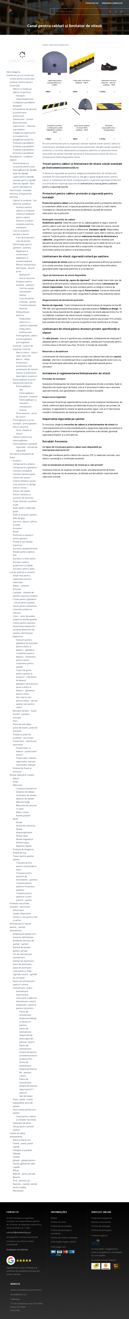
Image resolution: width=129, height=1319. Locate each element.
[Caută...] (52, 11)
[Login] (116, 12)
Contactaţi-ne (92, 3)
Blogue (54, 1218)
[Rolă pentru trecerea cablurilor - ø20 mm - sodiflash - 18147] (109, 63)
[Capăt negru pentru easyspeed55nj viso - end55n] (54, 63)
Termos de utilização (100, 1226)
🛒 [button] (60, 92)
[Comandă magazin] (105, 45)
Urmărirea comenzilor (112, 3)
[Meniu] (110, 11)
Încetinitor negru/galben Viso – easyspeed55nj (109, 128)
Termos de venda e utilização (64, 1237)
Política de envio (58, 1222)
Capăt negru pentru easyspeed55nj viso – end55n (55, 82)
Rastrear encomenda (101, 1222)
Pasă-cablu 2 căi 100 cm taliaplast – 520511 (82, 82)
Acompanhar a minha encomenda (22, 1237)
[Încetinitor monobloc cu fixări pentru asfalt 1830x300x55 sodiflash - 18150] (54, 108)
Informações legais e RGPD (63, 1241)
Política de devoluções (101, 1230)
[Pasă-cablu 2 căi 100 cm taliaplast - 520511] (82, 63)
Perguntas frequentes (101, 1218)
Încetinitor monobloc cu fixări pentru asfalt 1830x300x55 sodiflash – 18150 (54, 130)
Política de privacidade (61, 1226)
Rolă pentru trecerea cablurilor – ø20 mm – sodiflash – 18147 (109, 82)
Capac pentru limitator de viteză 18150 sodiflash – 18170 (82, 129)
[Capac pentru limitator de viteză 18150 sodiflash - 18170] (82, 108)
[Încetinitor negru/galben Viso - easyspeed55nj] (109, 108)
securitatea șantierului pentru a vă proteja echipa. (66, 253)
